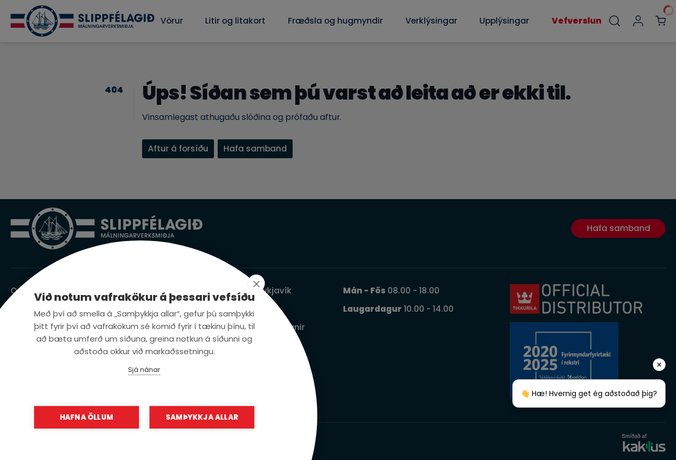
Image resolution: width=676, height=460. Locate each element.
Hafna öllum (86, 417)
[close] (256, 283)
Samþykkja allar (202, 417)
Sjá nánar (144, 370)
